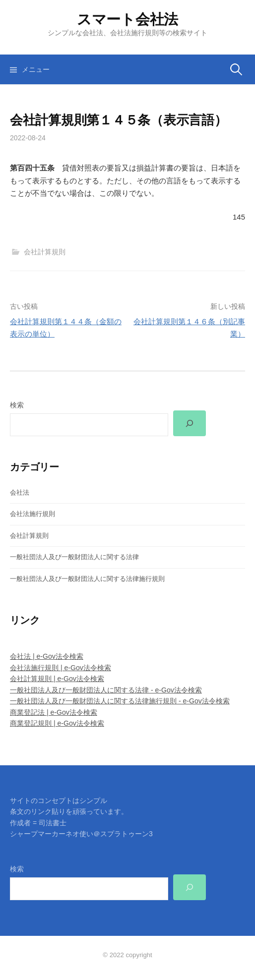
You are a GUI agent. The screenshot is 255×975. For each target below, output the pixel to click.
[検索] (189, 423)
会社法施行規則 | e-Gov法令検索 (60, 668)
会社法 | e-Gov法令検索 (46, 656)
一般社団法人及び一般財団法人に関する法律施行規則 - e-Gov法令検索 (120, 701)
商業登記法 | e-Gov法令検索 (53, 712)
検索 (17, 405)
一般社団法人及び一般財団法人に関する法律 (74, 557)
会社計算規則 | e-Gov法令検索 (57, 679)
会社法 (19, 492)
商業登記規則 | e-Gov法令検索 (57, 723)
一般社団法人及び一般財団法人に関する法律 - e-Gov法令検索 (106, 690)
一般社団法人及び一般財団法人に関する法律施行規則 (87, 578)
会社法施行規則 (32, 513)
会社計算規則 (44, 252)
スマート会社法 (127, 19)
